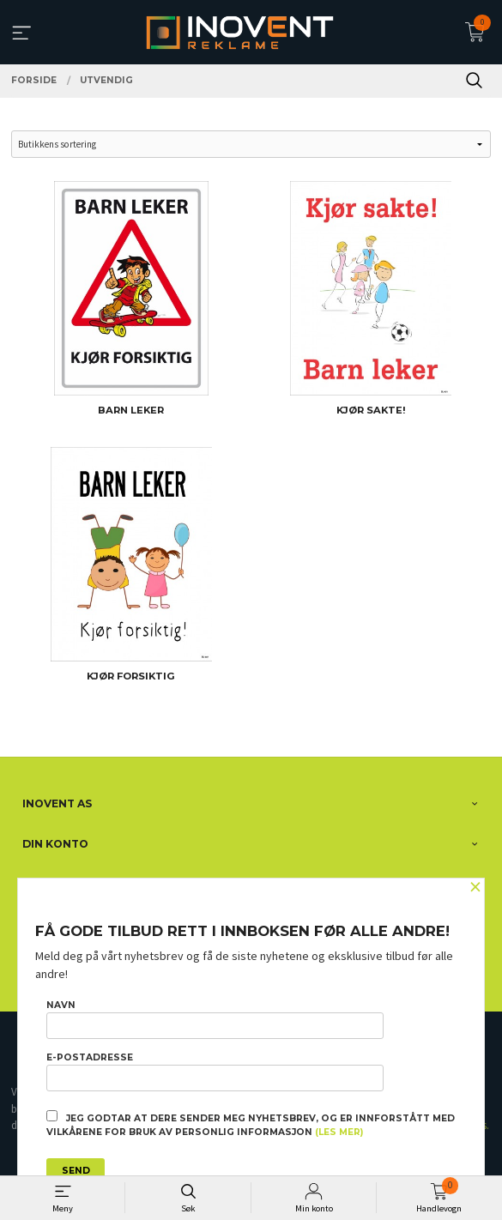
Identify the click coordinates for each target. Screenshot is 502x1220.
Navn (215, 1019)
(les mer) (339, 1132)
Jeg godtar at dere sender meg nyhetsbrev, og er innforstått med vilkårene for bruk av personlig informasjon (250, 1124)
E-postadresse (215, 1071)
